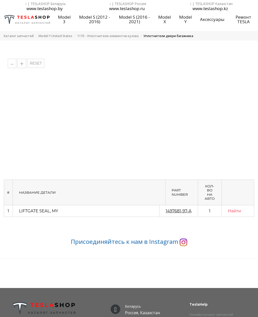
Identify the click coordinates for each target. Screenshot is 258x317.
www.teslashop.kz (210, 8)
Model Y (185, 19)
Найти (234, 211)
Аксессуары (212, 19)
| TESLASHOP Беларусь (45, 3)
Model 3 (64, 19)
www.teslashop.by (44, 8)
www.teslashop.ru (127, 8)
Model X (164, 19)
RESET (36, 63)
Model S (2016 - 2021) (134, 19)
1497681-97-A (178, 211)
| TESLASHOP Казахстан (211, 3)
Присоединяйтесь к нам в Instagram (129, 241)
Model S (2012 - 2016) (94, 19)
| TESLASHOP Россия (128, 3)
